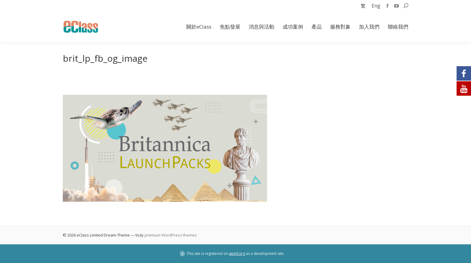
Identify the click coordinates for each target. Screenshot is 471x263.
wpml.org (237, 253)
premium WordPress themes (170, 235)
